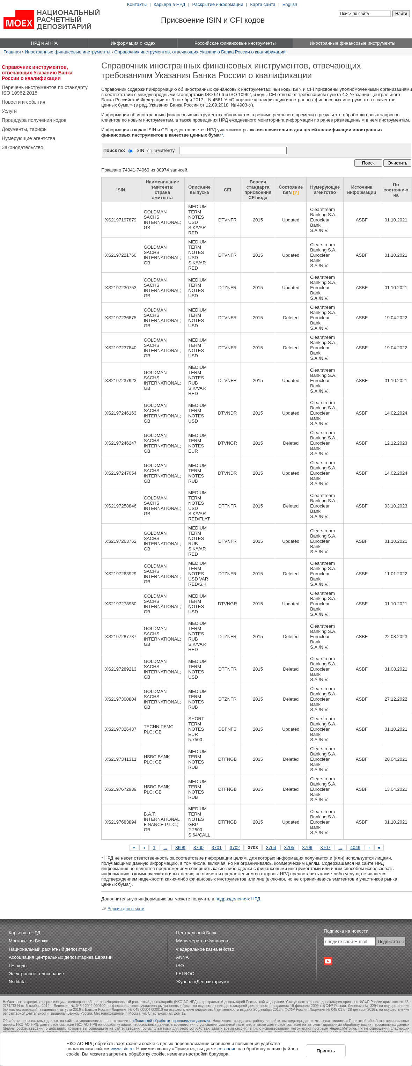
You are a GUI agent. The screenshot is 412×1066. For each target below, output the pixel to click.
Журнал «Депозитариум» (202, 981)
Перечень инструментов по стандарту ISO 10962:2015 (45, 90)
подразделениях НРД (237, 898)
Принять (326, 1050)
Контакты (137, 4)
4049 (355, 847)
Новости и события (23, 102)
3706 (307, 847)
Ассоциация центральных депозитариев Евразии (60, 957)
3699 (180, 847)
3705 (289, 847)
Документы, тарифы (24, 129)
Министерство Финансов (202, 940)
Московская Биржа (29, 940)
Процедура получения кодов (34, 120)
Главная (12, 51)
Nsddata (17, 981)
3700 (198, 847)
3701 (217, 847)
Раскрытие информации (217, 4)
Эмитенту (164, 150)
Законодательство (22, 147)
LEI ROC (185, 973)
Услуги (9, 111)
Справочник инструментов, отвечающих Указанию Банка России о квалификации (200, 51)
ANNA (182, 957)
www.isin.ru (122, 1048)
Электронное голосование (36, 973)
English (289, 4)
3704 (271, 847)
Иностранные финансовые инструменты (67, 51)
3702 (235, 847)
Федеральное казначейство (205, 949)
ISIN (139, 150)
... (165, 847)
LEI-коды (18, 965)
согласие (227, 1048)
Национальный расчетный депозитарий (50, 949)
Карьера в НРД (169, 4)
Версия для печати (123, 908)
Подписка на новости (346, 931)
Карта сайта (262, 4)
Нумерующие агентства (28, 138)
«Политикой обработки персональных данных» (171, 1021)
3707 (326, 847)
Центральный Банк (196, 932)
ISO (180, 965)
